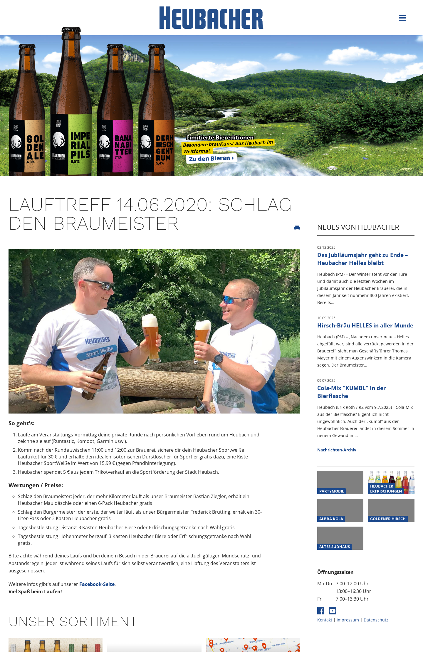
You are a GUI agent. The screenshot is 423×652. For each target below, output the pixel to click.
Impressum (348, 620)
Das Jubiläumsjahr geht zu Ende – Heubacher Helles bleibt (362, 259)
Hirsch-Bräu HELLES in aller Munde (365, 325)
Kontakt (324, 620)
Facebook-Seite (97, 584)
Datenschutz (376, 620)
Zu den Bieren (209, 158)
